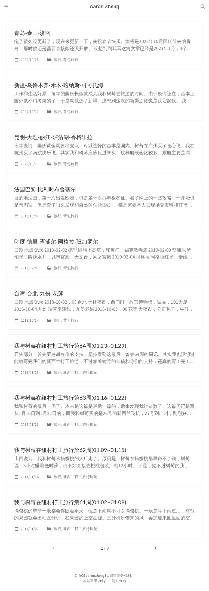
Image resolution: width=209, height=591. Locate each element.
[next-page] (155, 548)
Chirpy (121, 580)
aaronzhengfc (97, 575)
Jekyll (102, 580)
